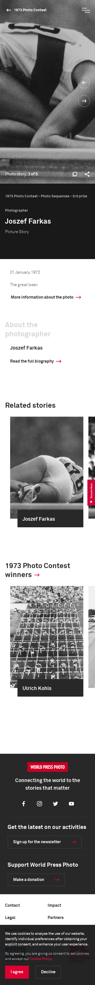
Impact (54, 905)
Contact (12, 905)
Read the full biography (32, 361)
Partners (56, 918)
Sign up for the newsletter (37, 842)
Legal (10, 918)
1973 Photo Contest (30, 10)
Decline (48, 972)
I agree (17, 972)
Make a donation (28, 880)
